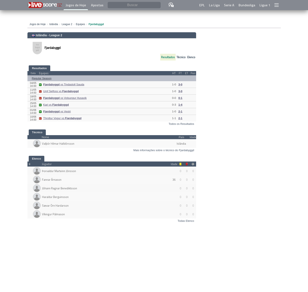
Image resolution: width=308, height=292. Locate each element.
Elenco (191, 57)
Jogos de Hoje (76, 5)
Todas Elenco (186, 220)
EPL (202, 5)
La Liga (214, 5)
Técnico (181, 57)
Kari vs (54, 104)
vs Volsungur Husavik (63, 98)
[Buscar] (134, 5)
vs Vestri (55, 111)
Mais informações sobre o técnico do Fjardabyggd (163, 150)
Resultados (168, 57)
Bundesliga (247, 5)
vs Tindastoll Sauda (61, 84)
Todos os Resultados (181, 123)
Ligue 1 (264, 5)
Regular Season (42, 78)
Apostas (97, 5)
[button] (276, 5)
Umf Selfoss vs (59, 91)
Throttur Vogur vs (60, 118)
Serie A (229, 5)
